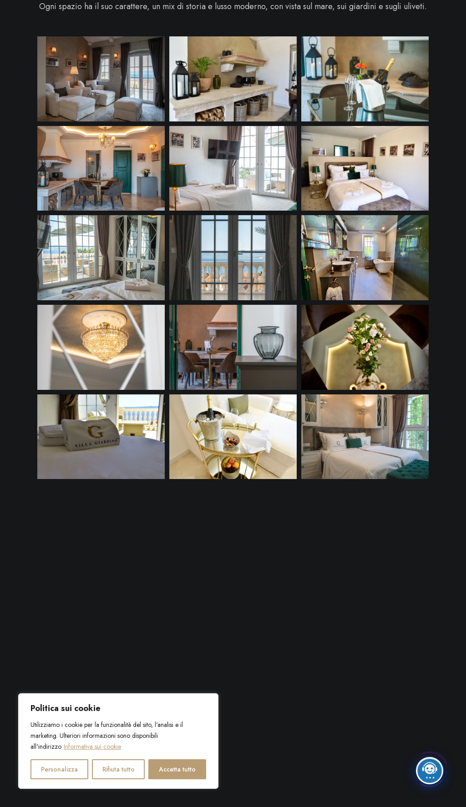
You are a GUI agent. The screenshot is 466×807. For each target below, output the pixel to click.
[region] (118, 741)
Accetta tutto (177, 769)
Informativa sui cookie (92, 746)
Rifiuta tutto (118, 769)
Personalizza (59, 769)
